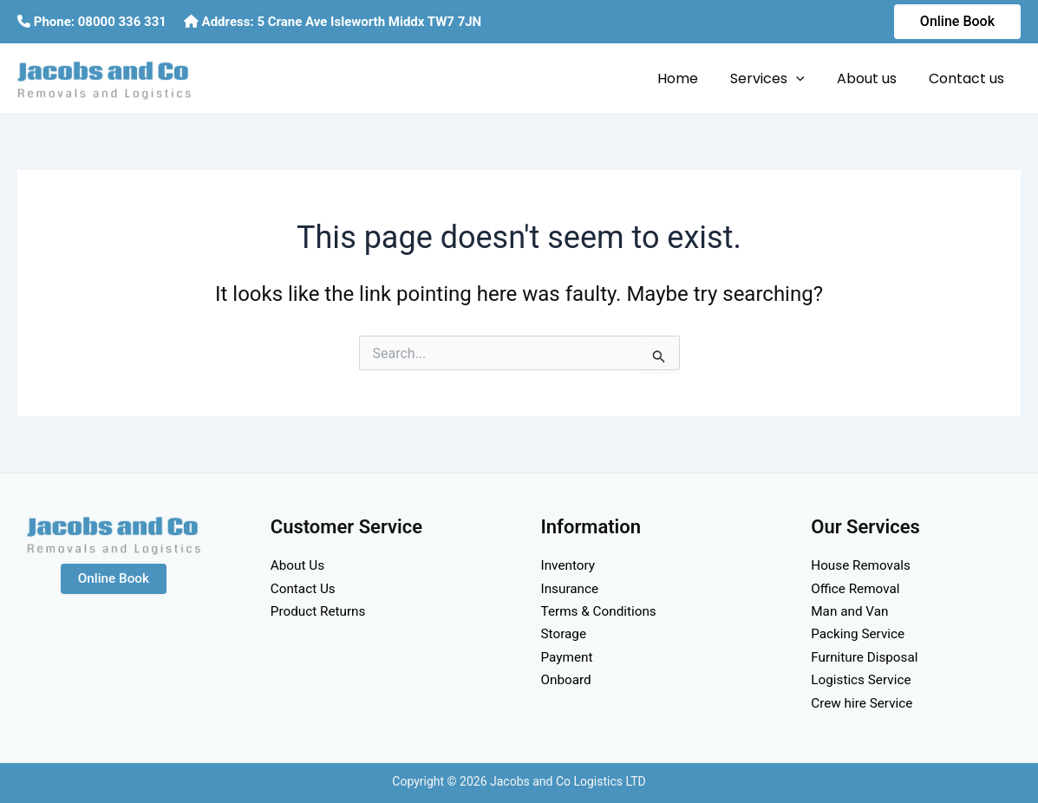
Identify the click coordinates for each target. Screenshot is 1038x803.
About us (874, 78)
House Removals (863, 565)
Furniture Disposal (867, 657)
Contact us (969, 78)
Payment (568, 657)
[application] (807, 79)
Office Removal (857, 588)
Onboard (567, 679)
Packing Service (860, 633)
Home (693, 78)
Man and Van (851, 611)
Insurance (571, 588)
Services (778, 79)
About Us (299, 565)
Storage (565, 633)
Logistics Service (863, 679)
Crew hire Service (864, 703)
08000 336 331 (122, 21)
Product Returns (320, 611)
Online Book (113, 579)
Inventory (569, 565)
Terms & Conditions (602, 611)
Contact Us (305, 588)
